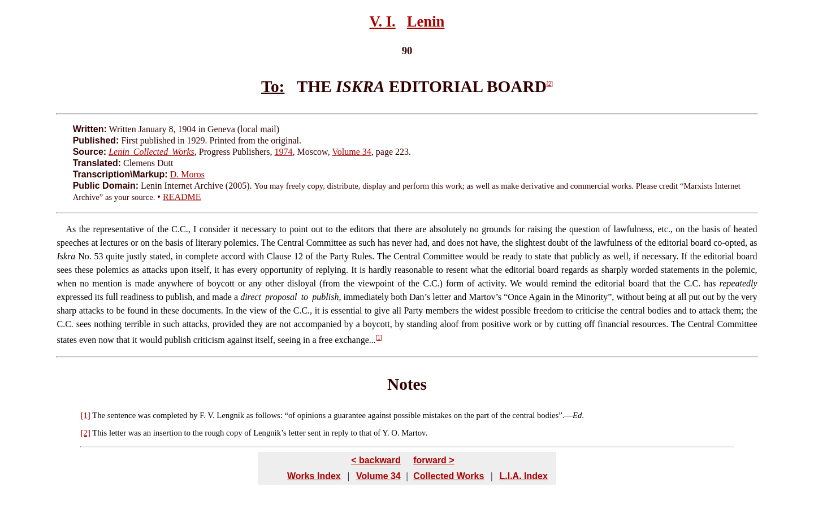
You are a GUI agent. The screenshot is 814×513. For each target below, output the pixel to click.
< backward (376, 460)
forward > (433, 460)
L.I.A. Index (523, 476)
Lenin (426, 21)
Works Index (314, 476)
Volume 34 (351, 151)
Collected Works (448, 476)
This (99, 432)
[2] (550, 84)
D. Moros (187, 174)
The (98, 415)
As (71, 229)
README (182, 197)
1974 (284, 151)
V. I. (383, 21)
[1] (379, 337)
